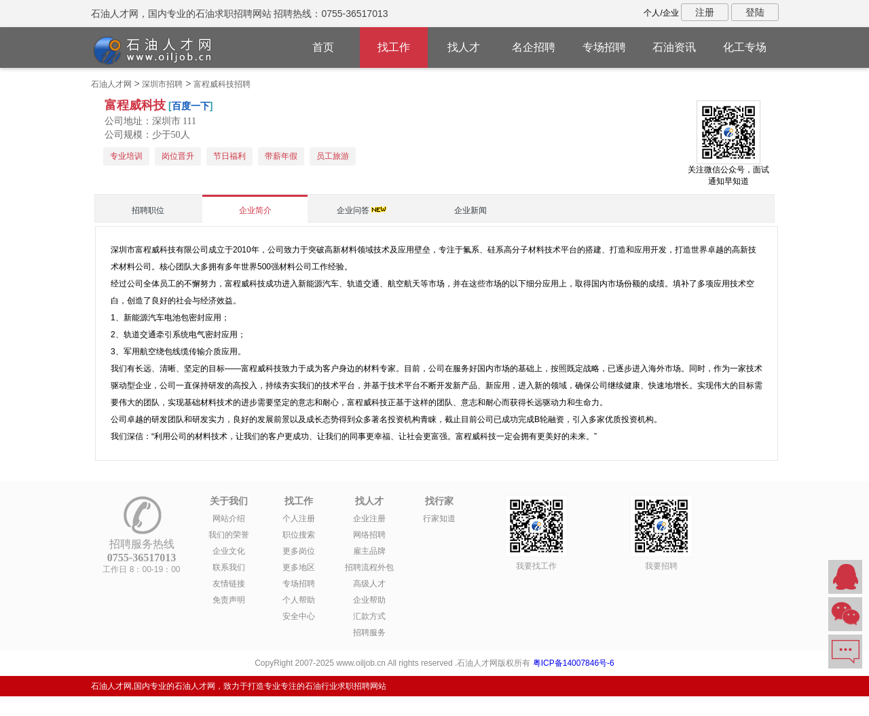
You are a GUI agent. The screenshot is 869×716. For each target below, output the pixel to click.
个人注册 (298, 518)
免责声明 (228, 600)
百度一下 (191, 105)
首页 (323, 47)
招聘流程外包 (369, 567)
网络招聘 (369, 535)
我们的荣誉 (228, 535)
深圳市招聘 (162, 84)
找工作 (393, 47)
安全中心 (298, 616)
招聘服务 (369, 632)
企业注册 (369, 518)
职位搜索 (298, 535)
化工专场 (744, 47)
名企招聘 (533, 47)
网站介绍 (228, 518)
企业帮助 (369, 600)
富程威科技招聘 (222, 84)
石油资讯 (674, 47)
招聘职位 (148, 210)
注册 (704, 12)
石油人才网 (111, 84)
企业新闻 (470, 210)
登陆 (754, 12)
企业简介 (255, 210)
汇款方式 (369, 616)
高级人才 (369, 583)
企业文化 (228, 551)
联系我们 (228, 567)
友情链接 (228, 583)
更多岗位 (298, 551)
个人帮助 (298, 600)
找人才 (463, 47)
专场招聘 (604, 47)
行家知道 (439, 518)
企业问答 (353, 210)
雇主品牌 (369, 551)
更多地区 (298, 567)
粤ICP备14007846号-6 (573, 663)
